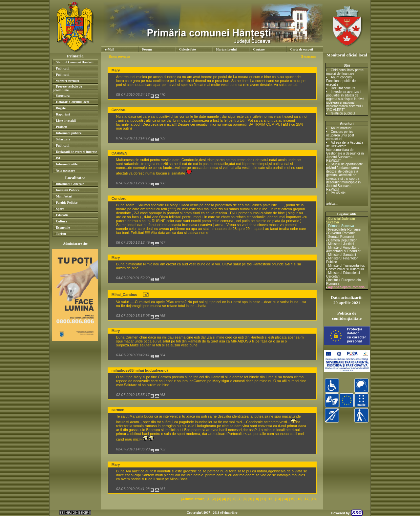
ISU (58, 158)
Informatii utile (66, 164)
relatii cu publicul (343, 113)
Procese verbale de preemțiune (67, 88)
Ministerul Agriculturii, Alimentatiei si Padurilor (343, 249)
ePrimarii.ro (229, 512)
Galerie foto (187, 49)
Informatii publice (68, 133)
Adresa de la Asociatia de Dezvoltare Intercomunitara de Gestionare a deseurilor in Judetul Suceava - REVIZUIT (345, 151)
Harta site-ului (226, 49)
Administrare (193, 499)
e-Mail (109, 49)
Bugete (60, 108)
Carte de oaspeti (301, 49)
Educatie (62, 215)
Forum (147, 49)
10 (256, 499)
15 (292, 499)
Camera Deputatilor (342, 240)
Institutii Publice (67, 190)
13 (278, 499)
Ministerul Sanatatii (342, 255)
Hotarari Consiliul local (72, 102)
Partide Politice (66, 202)
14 (285, 499)
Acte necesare (65, 170)
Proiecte (61, 127)
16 (299, 499)
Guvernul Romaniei (342, 233)
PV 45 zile (338, 193)
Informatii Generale (70, 184)
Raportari (63, 114)
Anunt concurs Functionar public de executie (341, 80)
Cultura (61, 221)
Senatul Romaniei (341, 236)
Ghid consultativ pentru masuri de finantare (345, 71)
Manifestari (64, 196)
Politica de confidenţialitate (347, 316)
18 (314, 499)
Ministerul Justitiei (341, 244)
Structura (63, 95)
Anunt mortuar (341, 128)
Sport (60, 209)
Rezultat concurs (343, 88)
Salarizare (63, 139)
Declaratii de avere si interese (76, 152)
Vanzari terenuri (67, 81)
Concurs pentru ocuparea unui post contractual (340, 135)
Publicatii (62, 68)
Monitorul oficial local (346, 54)
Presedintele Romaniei (344, 229)
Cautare (259, 49)
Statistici (308, 56)
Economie (63, 227)
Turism (61, 234)
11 (263, 499)
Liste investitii (65, 120)
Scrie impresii (119, 56)
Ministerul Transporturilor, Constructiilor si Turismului (345, 267)
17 (306, 499)
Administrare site (75, 243)
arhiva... (332, 204)
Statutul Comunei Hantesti (74, 62)
